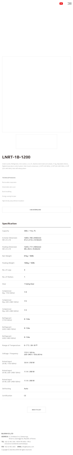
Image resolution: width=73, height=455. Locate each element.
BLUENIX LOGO (10, 3)
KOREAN (64, 3)
